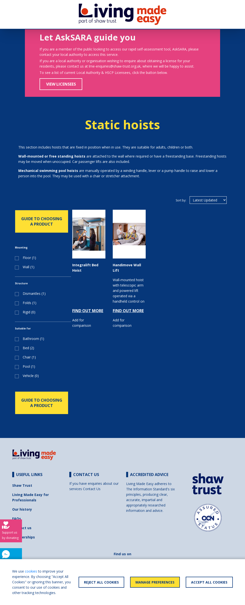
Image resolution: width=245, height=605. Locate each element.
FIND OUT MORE (87, 310)
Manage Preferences (154, 582)
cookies (31, 571)
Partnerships (23, 537)
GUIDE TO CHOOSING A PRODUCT (41, 221)
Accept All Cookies (209, 582)
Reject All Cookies (101, 582)
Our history (22, 509)
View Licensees (61, 84)
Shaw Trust (22, 485)
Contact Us (92, 488)
